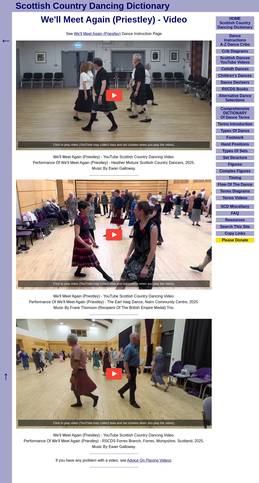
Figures (235, 164)
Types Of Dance (235, 131)
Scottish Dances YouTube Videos (235, 60)
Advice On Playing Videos (149, 460)
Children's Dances (235, 76)
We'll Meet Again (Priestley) (97, 34)
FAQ (235, 213)
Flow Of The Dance (235, 184)
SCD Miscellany (235, 206)
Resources (235, 220)
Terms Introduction (235, 124)
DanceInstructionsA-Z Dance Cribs (235, 40)
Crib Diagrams (235, 51)
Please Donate (235, 240)
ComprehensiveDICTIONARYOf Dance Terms (235, 113)
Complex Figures (235, 171)
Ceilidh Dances (235, 69)
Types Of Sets (235, 151)
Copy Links (235, 233)
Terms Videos (235, 198)
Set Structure (235, 158)
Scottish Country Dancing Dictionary (93, 6)
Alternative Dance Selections (235, 98)
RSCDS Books (235, 89)
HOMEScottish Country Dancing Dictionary (235, 23)
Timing (235, 178)
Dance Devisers (235, 82)
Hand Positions (235, 144)
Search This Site (235, 227)
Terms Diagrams (235, 191)
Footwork (235, 137)
